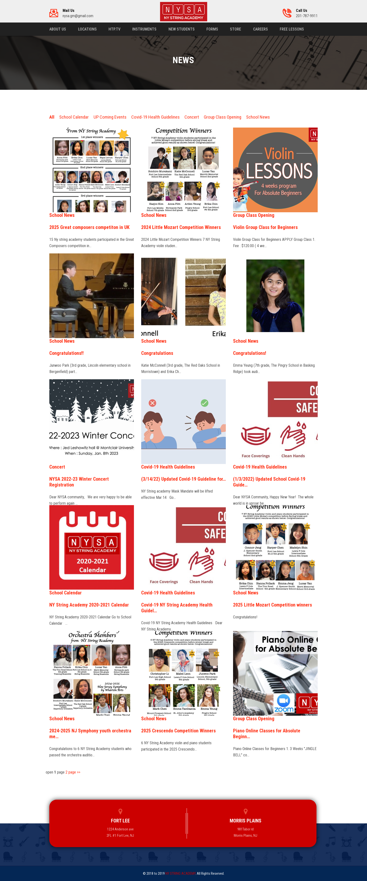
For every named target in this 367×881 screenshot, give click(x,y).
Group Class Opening (222, 117)
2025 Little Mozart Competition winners (272, 605)
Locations (87, 29)
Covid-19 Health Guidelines (155, 117)
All (51, 117)
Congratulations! (249, 353)
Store (236, 29)
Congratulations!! (66, 353)
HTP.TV (115, 29)
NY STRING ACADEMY (180, 873)
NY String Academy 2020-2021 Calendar (89, 605)
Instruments (145, 29)
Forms (213, 29)
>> (78, 772)
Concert (191, 117)
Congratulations (157, 353)
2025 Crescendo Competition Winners (178, 731)
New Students (182, 29)
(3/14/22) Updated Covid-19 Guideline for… (183, 479)
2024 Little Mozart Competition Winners (181, 227)
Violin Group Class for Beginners (265, 227)
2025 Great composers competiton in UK (89, 227)
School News (258, 117)
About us (57, 29)
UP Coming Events (110, 117)
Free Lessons (293, 29)
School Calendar (74, 117)
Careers (261, 29)
